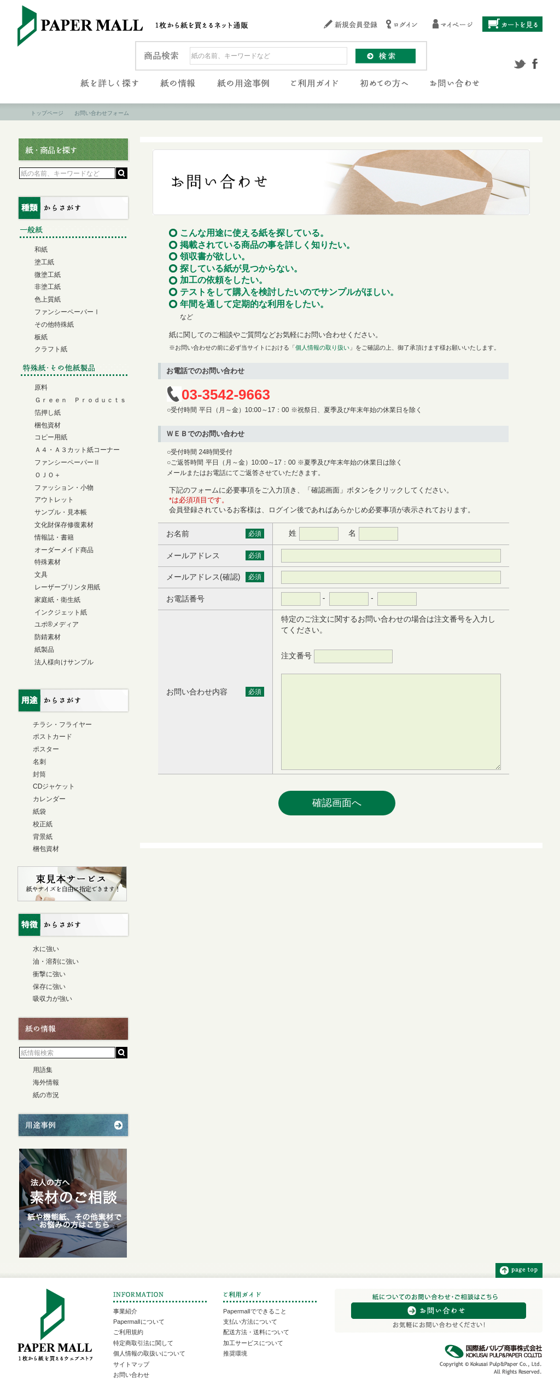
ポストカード (52, 736)
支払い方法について (250, 1321)
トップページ (47, 113)
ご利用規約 (128, 1332)
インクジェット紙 (60, 612)
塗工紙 (44, 262)
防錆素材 (47, 637)
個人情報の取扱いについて (149, 1353)
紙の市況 (46, 1095)
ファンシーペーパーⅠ (67, 312)
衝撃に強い (49, 974)
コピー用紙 (50, 437)
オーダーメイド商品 (64, 550)
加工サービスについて (253, 1343)
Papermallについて (139, 1321)
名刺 (39, 762)
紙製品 (44, 649)
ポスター (46, 749)
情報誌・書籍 (54, 537)
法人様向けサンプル (64, 662)
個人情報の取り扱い (322, 347)
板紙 (41, 337)
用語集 (42, 1070)
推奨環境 (235, 1353)
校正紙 (42, 824)
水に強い (46, 949)
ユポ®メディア (56, 624)
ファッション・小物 (64, 487)
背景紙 (42, 837)
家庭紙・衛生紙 (57, 600)
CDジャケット (54, 786)
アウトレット (54, 499)
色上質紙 (47, 299)
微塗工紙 (47, 275)
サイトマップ (131, 1364)
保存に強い (49, 987)
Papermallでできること (255, 1311)
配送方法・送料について (256, 1332)
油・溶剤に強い (56, 961)
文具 (41, 574)
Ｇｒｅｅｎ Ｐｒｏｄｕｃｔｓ (80, 400)
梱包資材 (47, 425)
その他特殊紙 (54, 324)
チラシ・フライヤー (62, 724)
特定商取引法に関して (143, 1343)
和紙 (41, 249)
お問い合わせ (131, 1374)
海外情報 (46, 1082)
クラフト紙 (50, 349)
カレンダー (49, 799)
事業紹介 (125, 1311)
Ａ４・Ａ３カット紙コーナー (77, 450)
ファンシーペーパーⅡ (67, 462)
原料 (41, 387)
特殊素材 (47, 562)
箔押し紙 (47, 412)
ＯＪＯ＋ (47, 475)
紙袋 (39, 811)
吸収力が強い (52, 999)
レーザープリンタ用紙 (67, 587)
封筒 (39, 774)
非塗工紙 (47, 287)
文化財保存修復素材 (64, 525)
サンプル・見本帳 (60, 512)
